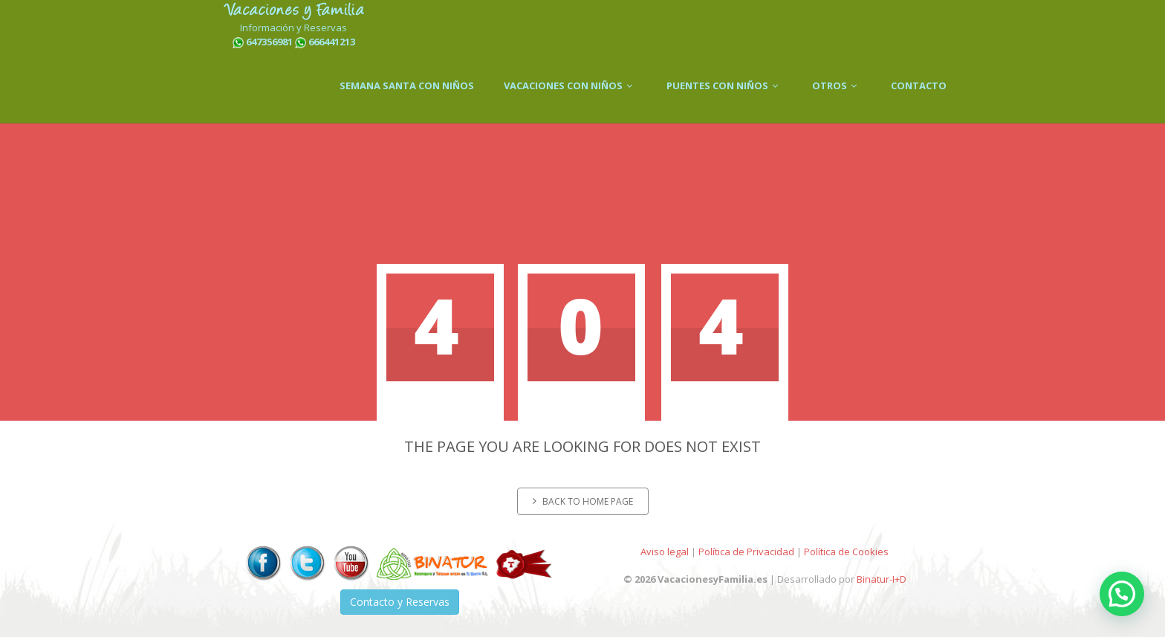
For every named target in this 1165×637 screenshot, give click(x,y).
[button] (1122, 594)
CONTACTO (919, 85)
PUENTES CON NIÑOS (724, 85)
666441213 (331, 41)
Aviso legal (664, 551)
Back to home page (583, 501)
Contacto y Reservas (400, 602)
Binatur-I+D (881, 579)
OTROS (836, 85)
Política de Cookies (846, 551)
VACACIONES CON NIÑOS (570, 85)
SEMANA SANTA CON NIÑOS (407, 85)
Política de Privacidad (746, 551)
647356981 (269, 41)
